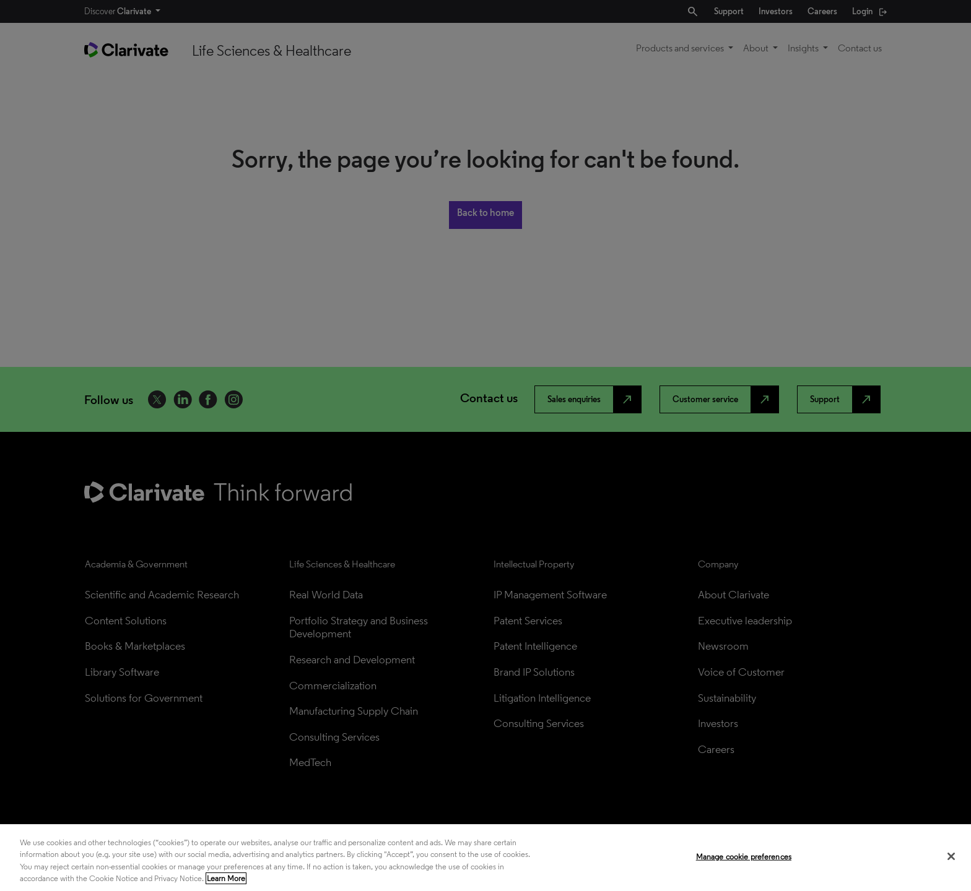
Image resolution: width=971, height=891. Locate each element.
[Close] (951, 856)
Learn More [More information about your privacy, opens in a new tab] (226, 878)
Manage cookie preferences (743, 856)
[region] (485, 857)
